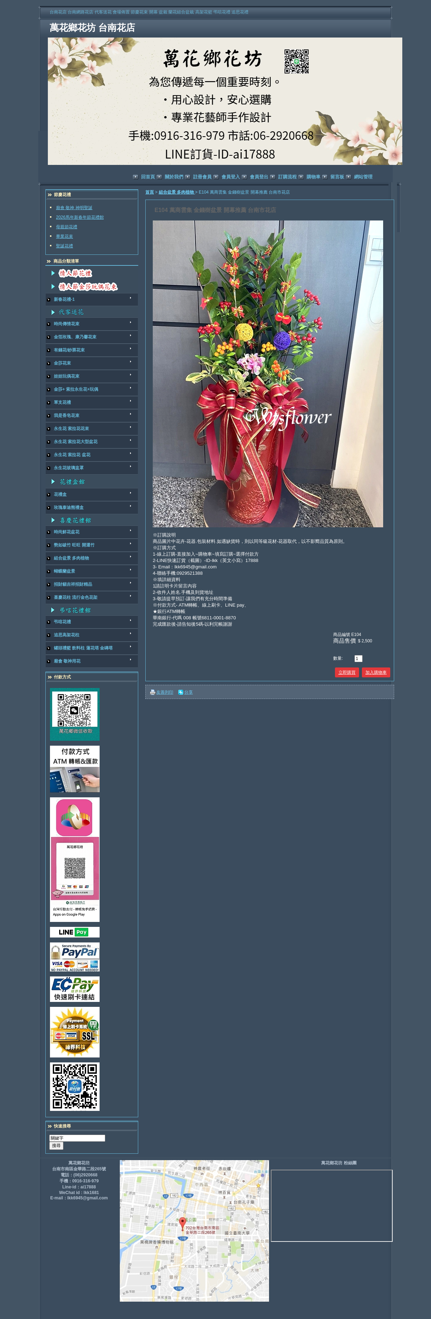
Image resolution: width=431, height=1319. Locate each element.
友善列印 (164, 692)
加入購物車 (376, 672)
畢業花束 (64, 236)
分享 (188, 692)
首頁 (149, 192)
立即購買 (347, 672)
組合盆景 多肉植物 (177, 192)
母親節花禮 (66, 226)
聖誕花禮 (64, 245)
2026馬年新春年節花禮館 (80, 217)
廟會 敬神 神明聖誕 (74, 207)
